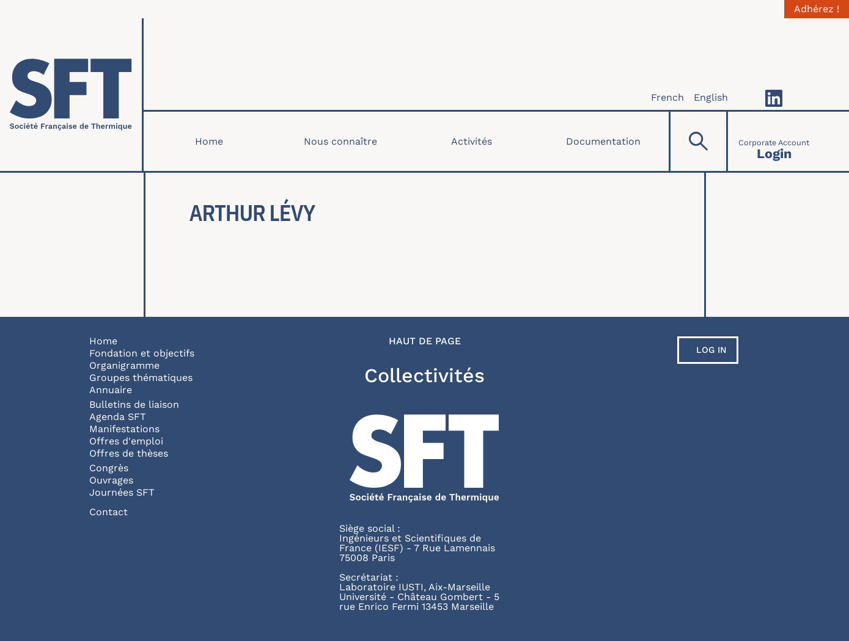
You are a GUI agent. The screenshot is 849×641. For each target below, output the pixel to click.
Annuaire (110, 390)
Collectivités (424, 375)
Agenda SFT (117, 416)
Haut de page (425, 341)
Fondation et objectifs (141, 353)
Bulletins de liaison (134, 404)
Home (209, 141)
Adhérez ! (816, 9)
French (667, 97)
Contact (108, 512)
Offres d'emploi (126, 441)
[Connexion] (773, 141)
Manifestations (124, 429)
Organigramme (124, 365)
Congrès (108, 468)
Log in (711, 350)
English (711, 97)
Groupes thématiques (141, 377)
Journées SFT (122, 492)
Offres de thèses (128, 453)
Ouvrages (111, 480)
